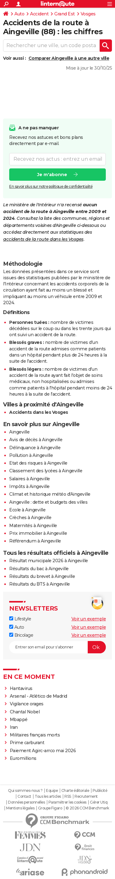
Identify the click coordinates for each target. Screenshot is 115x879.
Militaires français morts (35, 735)
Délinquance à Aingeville (34, 447)
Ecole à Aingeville (27, 510)
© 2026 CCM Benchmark (87, 808)
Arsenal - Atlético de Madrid (38, 696)
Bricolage (21, 635)
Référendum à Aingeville (35, 541)
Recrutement (86, 796)
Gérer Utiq (98, 802)
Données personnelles (26, 802)
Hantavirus (21, 688)
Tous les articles (48, 796)
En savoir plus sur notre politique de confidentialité (51, 186)
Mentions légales (20, 808)
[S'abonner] (57, 647)
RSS (67, 796)
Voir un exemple (88, 619)
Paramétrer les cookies (67, 802)
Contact (24, 796)
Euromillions (23, 758)
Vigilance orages (27, 704)
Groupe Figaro (50, 808)
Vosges (88, 14)
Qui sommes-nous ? (25, 790)
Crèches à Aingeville (30, 517)
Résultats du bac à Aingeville (39, 568)
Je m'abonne (52, 174)
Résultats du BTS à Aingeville (39, 584)
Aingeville (19, 432)
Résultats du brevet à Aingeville (42, 576)
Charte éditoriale (75, 790)
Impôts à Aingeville (29, 486)
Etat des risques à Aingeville (38, 463)
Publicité (100, 790)
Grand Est (64, 14)
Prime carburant (27, 742)
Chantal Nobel (25, 712)
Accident (39, 14)
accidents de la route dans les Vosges (43, 239)
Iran (14, 727)
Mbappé (19, 719)
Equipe (52, 790)
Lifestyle (20, 619)
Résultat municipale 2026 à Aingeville (48, 560)
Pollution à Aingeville (31, 455)
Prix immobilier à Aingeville (38, 533)
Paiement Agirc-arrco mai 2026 (43, 750)
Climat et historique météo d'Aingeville (49, 494)
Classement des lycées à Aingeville (45, 471)
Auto (19, 14)
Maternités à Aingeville (33, 525)
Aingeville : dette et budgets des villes (48, 502)
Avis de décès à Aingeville (35, 439)
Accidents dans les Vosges (38, 412)
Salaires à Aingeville (29, 479)
